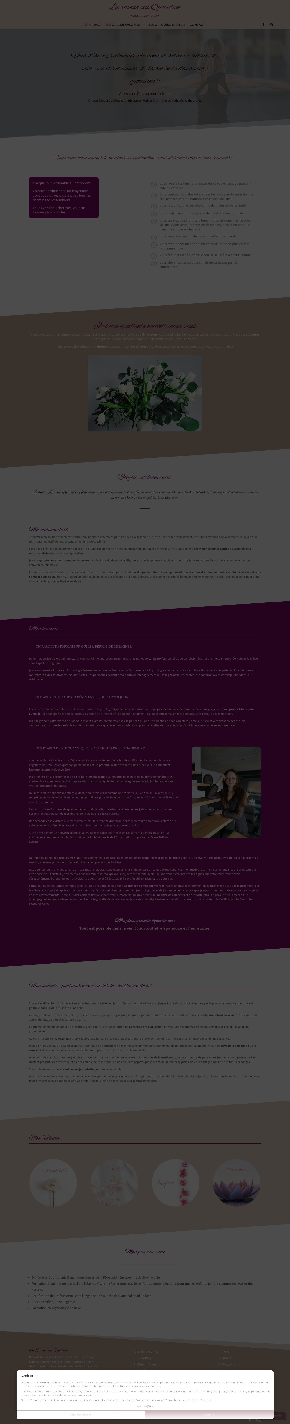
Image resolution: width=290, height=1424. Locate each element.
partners (45, 1382)
